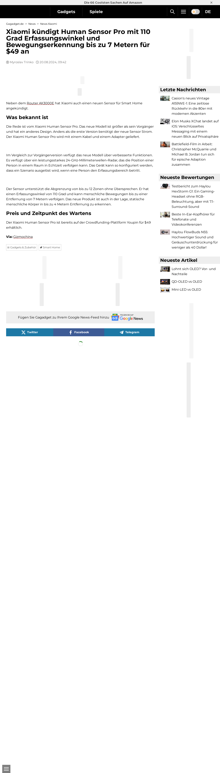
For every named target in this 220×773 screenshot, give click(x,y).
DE (208, 11)
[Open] (6, 769)
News (32, 23)
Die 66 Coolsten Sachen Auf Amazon (113, 3)
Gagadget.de (15, 23)
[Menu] (183, 11)
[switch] (195, 11)
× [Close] (211, 2)
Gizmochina (23, 654)
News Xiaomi (48, 23)
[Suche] (172, 11)
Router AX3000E (40, 204)
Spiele (96, 11)
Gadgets (66, 11)
